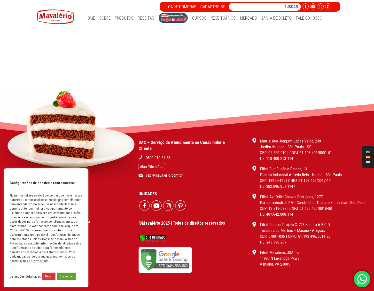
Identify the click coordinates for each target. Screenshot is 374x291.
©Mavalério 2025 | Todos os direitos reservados (182, 223)
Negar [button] (49, 276)
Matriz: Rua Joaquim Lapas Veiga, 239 (290, 141)
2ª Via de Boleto (276, 18)
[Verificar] (152, 240)
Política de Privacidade (33, 261)
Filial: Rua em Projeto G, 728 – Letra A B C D (295, 224)
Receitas (146, 18)
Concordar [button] (66, 276)
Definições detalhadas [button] (25, 276)
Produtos (124, 18)
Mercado (248, 18)
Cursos (199, 18)
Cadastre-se (212, 6)
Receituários (223, 18)
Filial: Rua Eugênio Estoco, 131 (284, 168)
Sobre (104, 18)
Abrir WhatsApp (152, 166)
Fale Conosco (309, 18)
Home (90, 18)
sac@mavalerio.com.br (164, 175)
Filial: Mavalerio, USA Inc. (280, 252)
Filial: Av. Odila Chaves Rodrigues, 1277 (291, 196)
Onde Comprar (182, 6)
